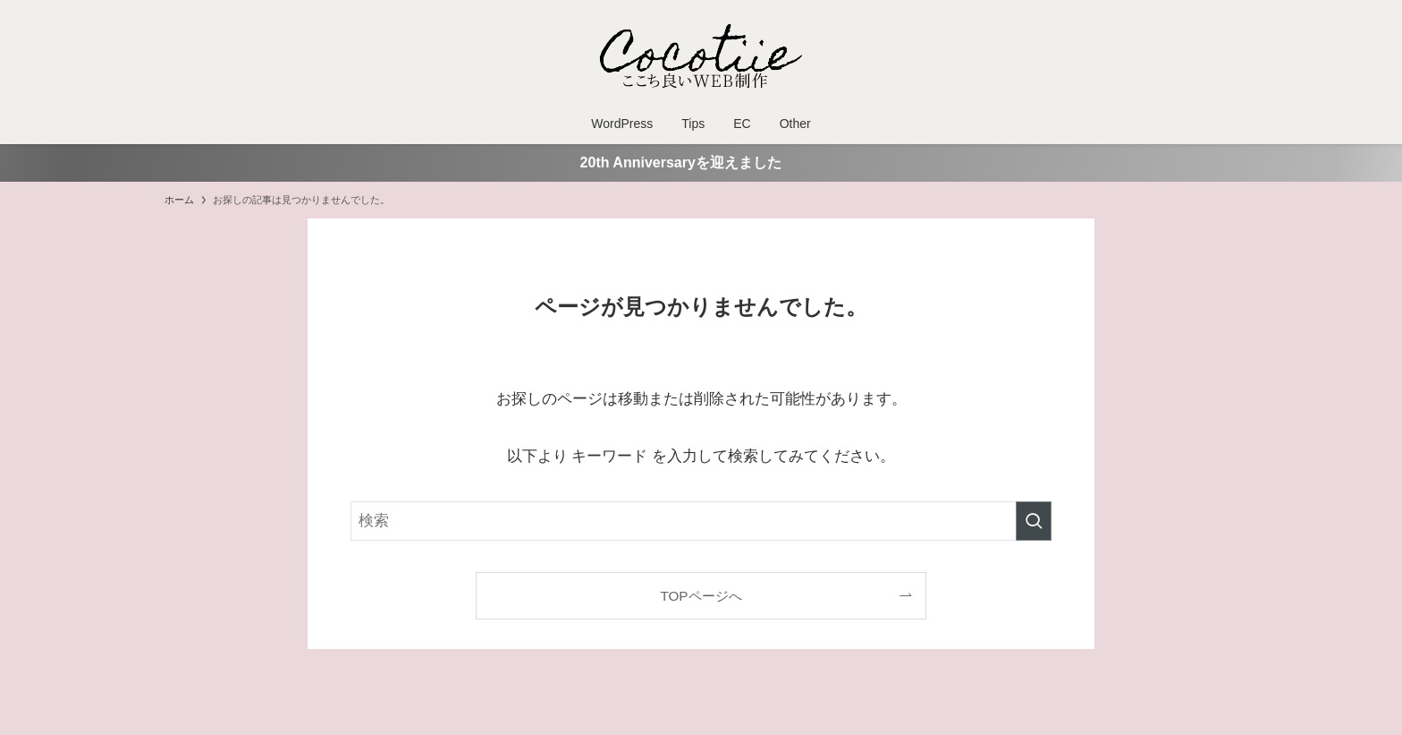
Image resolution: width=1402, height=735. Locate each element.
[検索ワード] (701, 521)
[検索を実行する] (1034, 521)
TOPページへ (700, 595)
